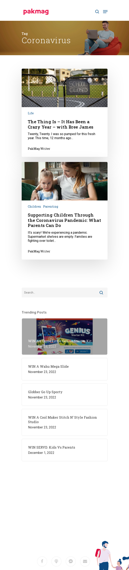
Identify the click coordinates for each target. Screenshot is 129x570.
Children (34, 206)
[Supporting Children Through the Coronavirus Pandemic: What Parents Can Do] (65, 211)
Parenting (50, 206)
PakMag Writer (39, 149)
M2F (70, 533)
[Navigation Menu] (105, 12)
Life (31, 113)
